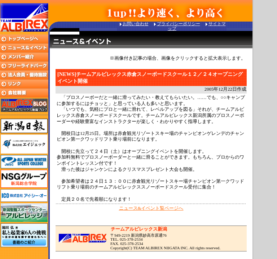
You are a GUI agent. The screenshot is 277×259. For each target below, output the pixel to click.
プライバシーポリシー (178, 23)
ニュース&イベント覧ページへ (151, 208)
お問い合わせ (136, 23)
